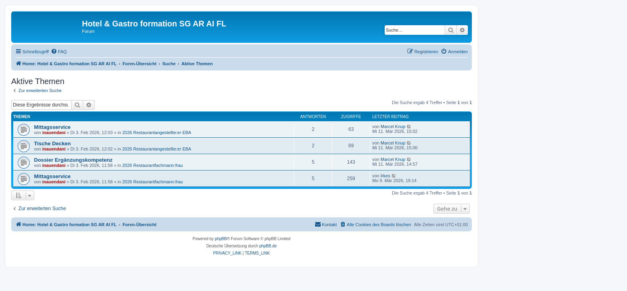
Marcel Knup (393, 126)
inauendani (54, 132)
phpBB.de (268, 246)
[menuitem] (59, 51)
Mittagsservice (52, 127)
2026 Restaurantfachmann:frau (152, 165)
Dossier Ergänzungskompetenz (73, 160)
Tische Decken (52, 143)
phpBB (221, 239)
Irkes (385, 175)
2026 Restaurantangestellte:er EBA (156, 132)
